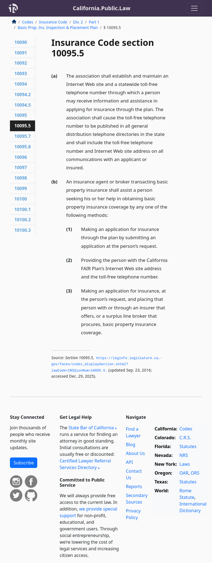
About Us (135, 453)
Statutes (188, 446)
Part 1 (94, 22)
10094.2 (22, 94)
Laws (184, 464)
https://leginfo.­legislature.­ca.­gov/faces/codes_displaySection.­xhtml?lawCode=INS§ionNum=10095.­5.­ (106, 364)
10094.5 (22, 105)
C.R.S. (185, 438)
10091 (20, 53)
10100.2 (22, 220)
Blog (130, 444)
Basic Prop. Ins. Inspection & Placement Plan (58, 27)
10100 (20, 199)
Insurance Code (53, 22)
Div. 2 (78, 22)
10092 (20, 63)
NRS (183, 455)
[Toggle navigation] (194, 8)
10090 (20, 42)
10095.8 (22, 147)
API (129, 462)
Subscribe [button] (24, 463)
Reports (134, 486)
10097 (20, 167)
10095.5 (22, 126)
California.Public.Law (102, 8)
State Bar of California (91, 428)
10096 (20, 157)
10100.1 (22, 209)
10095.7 (22, 136)
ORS (195, 473)
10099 (20, 188)
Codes (27, 22)
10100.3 (22, 230)
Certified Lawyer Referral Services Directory (85, 464)
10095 (20, 115)
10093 (20, 73)
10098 (20, 178)
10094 (20, 84)
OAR (183, 473)
